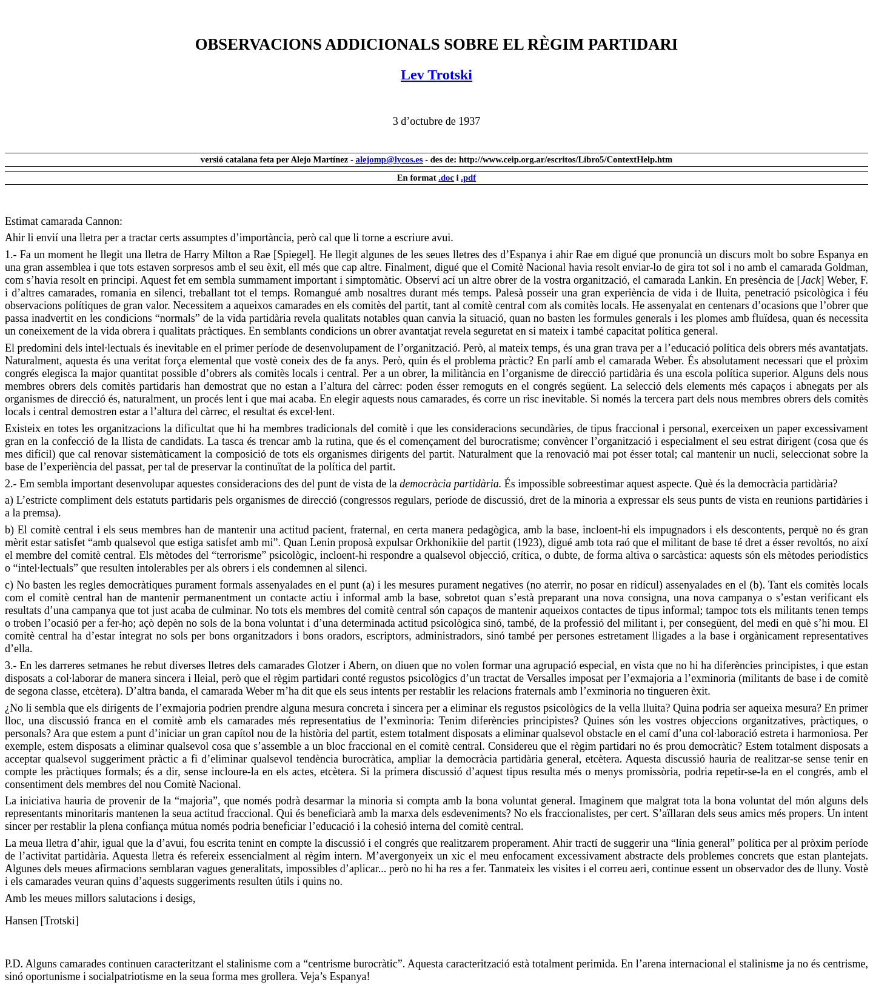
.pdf (468, 177)
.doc (446, 177)
